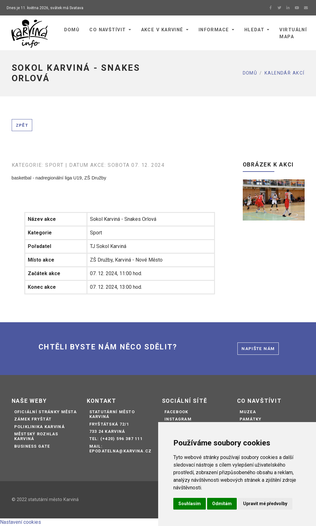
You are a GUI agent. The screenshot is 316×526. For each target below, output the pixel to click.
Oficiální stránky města (45, 411)
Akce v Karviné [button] (162, 30)
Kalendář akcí (285, 73)
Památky (251, 419)
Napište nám (258, 348)
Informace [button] (214, 30)
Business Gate (32, 446)
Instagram (178, 419)
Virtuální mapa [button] (293, 33)
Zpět (22, 125)
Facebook (176, 411)
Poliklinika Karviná (39, 426)
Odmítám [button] (222, 503)
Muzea (248, 411)
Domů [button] (72, 30)
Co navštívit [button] (107, 30)
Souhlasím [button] (189, 503)
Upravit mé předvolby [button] (265, 503)
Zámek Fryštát (33, 419)
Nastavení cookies (20, 522)
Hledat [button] (254, 30)
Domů (250, 73)
